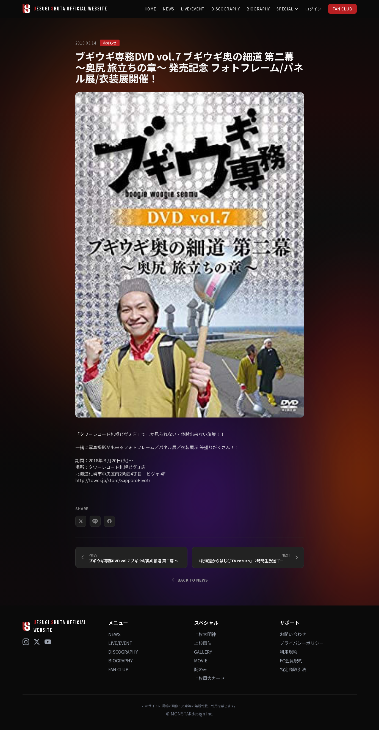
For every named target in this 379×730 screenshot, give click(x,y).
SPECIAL (287, 9)
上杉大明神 (205, 634)
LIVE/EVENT (193, 9)
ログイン (313, 9)
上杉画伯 (203, 643)
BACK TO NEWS (189, 580)
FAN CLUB (342, 9)
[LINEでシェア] (95, 530)
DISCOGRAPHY (225, 9)
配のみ (200, 669)
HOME (150, 9)
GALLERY (203, 651)
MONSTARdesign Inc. (192, 713)
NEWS (168, 9)
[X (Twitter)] (37, 641)
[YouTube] (48, 641)
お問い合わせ (293, 634)
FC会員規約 (291, 660)
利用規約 (288, 651)
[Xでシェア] (80, 530)
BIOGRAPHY (258, 9)
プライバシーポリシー (302, 643)
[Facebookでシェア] (109, 530)
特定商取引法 (293, 669)
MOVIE (200, 660)
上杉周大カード (209, 678)
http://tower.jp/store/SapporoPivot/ (112, 489)
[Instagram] (26, 641)
